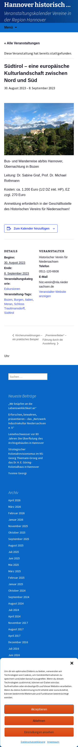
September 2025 (18, 539)
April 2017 (14, 636)
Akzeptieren (39, 709)
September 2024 (18, 597)
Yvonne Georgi (17, 473)
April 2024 (14, 616)
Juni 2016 (14, 655)
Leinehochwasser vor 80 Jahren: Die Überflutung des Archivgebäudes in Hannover (26, 438)
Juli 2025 (13, 552)
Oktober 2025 (16, 532)
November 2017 (18, 623)
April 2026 (14, 500)
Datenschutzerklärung (33, 741)
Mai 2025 (13, 565)
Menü (8, 27)
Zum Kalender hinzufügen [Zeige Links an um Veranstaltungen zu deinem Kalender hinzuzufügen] (32, 228)
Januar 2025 (15, 584)
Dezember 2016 (18, 642)
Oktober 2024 (16, 590)
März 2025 (14, 571)
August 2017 (16, 629)
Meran (8, 304)
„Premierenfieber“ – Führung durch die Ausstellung (54, 339)
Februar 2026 (16, 513)
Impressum (53, 741)
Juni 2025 (14, 558)
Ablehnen (39, 721)
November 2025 (18, 526)
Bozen (8, 299)
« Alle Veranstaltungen (22, 43)
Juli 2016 (13, 648)
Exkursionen (12, 288)
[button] (72, 663)
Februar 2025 (16, 577)
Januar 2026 (15, 519)
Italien (29, 299)
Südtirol (9, 312)
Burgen (18, 299)
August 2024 (16, 603)
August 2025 (16, 545)
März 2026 (14, 507)
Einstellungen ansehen (39, 732)
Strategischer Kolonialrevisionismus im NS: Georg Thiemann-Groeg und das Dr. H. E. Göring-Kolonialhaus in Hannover (25, 458)
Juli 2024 (13, 610)
